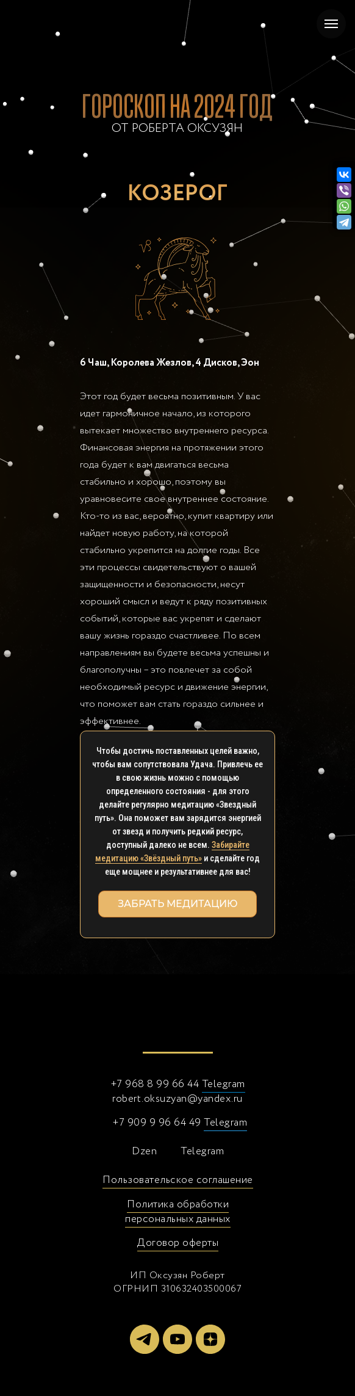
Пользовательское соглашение (177, 1180)
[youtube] (177, 1339)
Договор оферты (177, 1243)
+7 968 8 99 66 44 (154, 1084)
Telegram (223, 1084)
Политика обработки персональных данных (178, 1212)
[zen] (210, 1339)
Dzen (144, 1151)
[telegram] (144, 1339)
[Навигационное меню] (331, 24)
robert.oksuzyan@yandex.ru (177, 1099)
